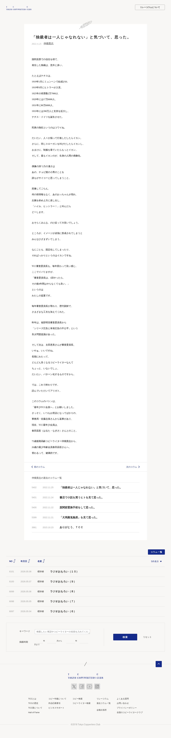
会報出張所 (102, 709)
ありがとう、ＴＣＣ (71, 527)
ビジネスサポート (56, 707)
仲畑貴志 (48, 43)
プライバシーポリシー (127, 707)
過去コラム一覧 (104, 703)
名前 (41, 561)
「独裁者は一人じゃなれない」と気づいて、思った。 (91, 487)
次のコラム (131, 466)
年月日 (25, 561)
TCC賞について (35, 707)
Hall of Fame (34, 712)
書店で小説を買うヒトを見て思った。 (82, 497)
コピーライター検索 (81, 703)
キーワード (24, 631)
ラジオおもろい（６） (63, 611)
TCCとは (32, 698)
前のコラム (39, 466)
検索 (125, 636)
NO (12, 561)
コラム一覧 (156, 551)
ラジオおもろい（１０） (64, 571)
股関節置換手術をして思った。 (78, 507)
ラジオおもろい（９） (63, 581)
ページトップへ (159, 664)
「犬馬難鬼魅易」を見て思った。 (79, 517)
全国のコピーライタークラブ (130, 712)
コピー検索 (78, 698)
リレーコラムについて (150, 7)
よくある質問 (123, 698)
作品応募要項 (54, 703)
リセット (147, 636)
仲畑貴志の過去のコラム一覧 (47, 477)
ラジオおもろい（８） (63, 591)
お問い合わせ (123, 703)
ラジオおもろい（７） (63, 601)
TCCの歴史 (33, 703)
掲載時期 (23, 641)
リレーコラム (103, 698)
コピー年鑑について (57, 698)
